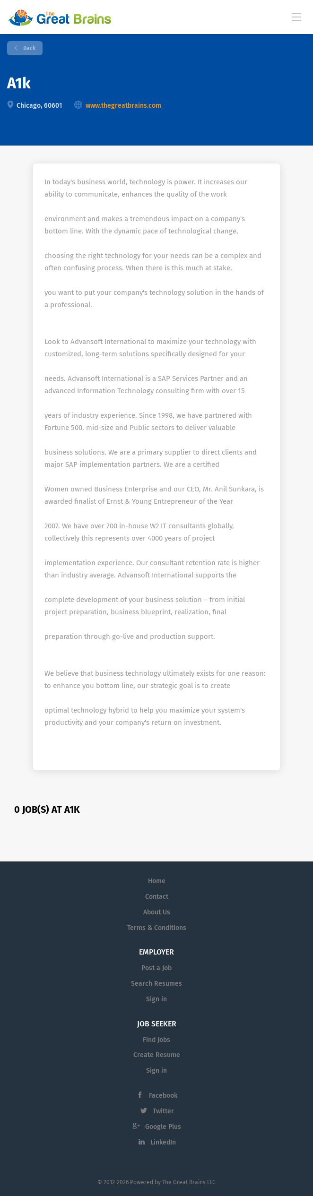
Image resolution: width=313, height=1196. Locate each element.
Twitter (163, 1111)
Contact (156, 897)
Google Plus (163, 1127)
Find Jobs (156, 1040)
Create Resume (156, 1055)
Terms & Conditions (156, 928)
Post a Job (156, 968)
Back (28, 48)
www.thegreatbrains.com (123, 106)
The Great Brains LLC (189, 1182)
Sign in (156, 999)
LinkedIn (163, 1142)
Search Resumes (156, 984)
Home (156, 881)
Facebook (163, 1096)
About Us (156, 912)
